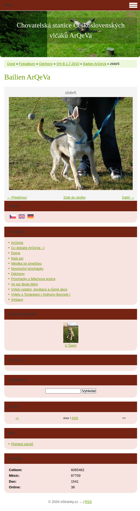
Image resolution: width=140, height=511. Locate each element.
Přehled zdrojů (22, 444)
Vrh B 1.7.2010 (68, 64)
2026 (75, 418)
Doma (15, 253)
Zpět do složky (74, 197)
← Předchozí (17, 197)
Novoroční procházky (27, 269)
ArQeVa (17, 243)
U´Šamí (70, 345)
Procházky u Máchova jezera (33, 279)
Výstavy (17, 300)
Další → (128, 197)
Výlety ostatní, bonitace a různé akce (39, 289)
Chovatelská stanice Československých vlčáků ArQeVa (71, 30)
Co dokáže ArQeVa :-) (27, 248)
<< (17, 418)
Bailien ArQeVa (94, 64)
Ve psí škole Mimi (24, 284)
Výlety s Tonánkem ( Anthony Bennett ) (40, 294)
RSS (88, 502)
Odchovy (46, 64)
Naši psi (17, 258)
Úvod (11, 64)
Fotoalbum (27, 64)
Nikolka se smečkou (26, 263)
